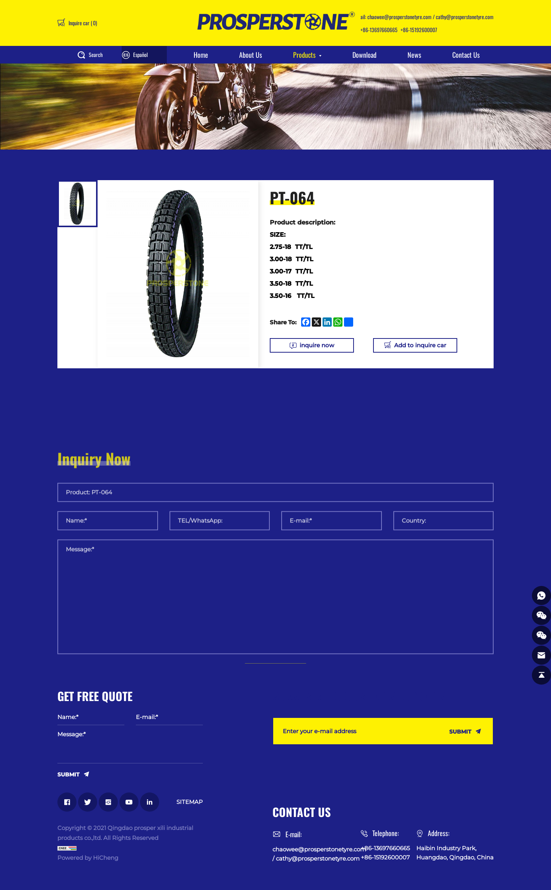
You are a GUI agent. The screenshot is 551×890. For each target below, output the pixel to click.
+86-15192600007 (419, 30)
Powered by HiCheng (87, 857)
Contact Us (466, 55)
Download (364, 55)
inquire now (317, 345)
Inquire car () (82, 23)
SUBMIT (68, 774)
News (414, 55)
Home (201, 55)
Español (140, 54)
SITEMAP (189, 801)
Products (304, 55)
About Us (250, 55)
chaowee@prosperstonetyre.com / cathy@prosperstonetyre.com (430, 17)
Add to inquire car (420, 345)
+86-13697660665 (379, 30)
